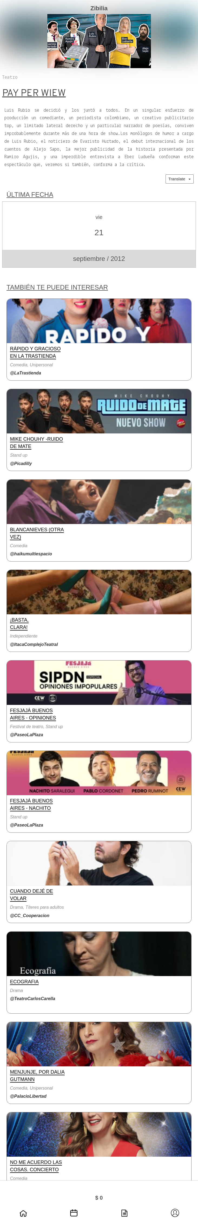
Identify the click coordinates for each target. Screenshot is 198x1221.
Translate (180, 179)
